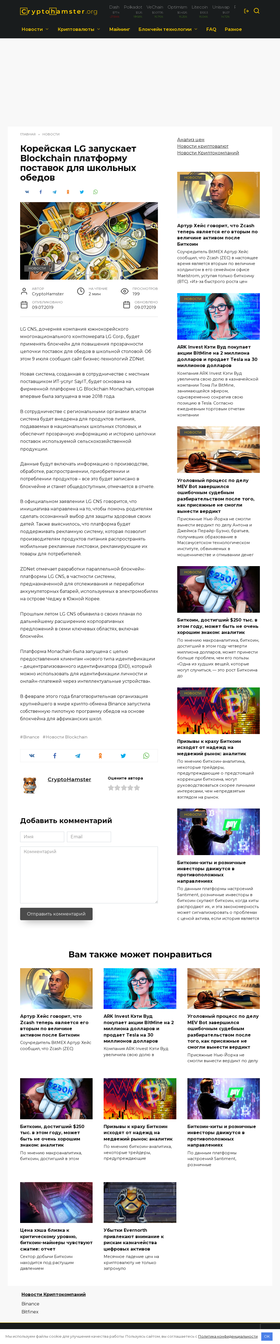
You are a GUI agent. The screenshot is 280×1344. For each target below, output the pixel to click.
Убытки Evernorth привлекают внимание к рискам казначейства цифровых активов (134, 1239)
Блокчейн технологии (165, 29)
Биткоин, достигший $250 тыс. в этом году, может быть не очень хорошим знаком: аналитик (218, 626)
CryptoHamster (69, 779)
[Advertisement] (140, 85)
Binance (31, 737)
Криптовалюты (76, 29)
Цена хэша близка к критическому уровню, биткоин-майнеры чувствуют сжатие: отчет (56, 1239)
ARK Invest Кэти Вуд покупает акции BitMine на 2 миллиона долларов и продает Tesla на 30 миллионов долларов (217, 356)
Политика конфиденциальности (228, 1336)
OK (267, 1336)
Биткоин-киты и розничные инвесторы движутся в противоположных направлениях (211, 871)
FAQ (211, 29)
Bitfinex (30, 1311)
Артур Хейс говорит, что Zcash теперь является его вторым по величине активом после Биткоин (217, 235)
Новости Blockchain (66, 737)
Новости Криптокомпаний (208, 153)
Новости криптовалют (202, 146)
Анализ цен (190, 139)
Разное (233, 29)
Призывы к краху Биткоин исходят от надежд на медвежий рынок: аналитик (211, 747)
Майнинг (119, 29)
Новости (32, 29)
